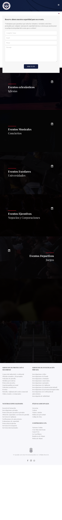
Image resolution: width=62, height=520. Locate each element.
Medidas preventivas (8, 381)
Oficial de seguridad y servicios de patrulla (15, 414)
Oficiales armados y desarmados (12, 376)
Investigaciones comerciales (41, 381)
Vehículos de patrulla (9, 378)
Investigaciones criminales (40, 378)
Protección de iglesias (9, 423)
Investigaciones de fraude (40, 376)
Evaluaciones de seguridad (10, 421)
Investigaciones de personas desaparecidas (45, 389)
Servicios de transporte (9, 425)
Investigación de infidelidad (41, 396)
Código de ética (37, 417)
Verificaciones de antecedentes (12, 419)
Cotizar (34, 410)
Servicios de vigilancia (9, 417)
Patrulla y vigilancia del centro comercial (15, 392)
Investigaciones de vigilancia (41, 385)
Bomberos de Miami (38, 436)
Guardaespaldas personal (10, 385)
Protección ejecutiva (8, 383)
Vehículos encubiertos (9, 387)
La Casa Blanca (36, 434)
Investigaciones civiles (39, 374)
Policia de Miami (37, 438)
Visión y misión (37, 412)
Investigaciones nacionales (40, 383)
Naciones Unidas (37, 427)
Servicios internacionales (10, 428)
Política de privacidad (39, 414)
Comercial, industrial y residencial (13, 374)
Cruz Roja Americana (38, 430)
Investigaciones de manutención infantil (44, 387)
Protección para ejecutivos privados (13, 412)
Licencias (35, 408)
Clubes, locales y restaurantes (11, 394)
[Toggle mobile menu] (59, 5)
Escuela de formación (9, 408)
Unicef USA (35, 432)
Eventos (4, 389)
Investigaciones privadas (10, 410)
